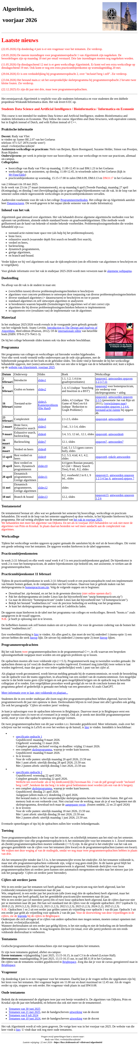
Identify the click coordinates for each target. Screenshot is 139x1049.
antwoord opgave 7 (123, 478)
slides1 (42, 380)
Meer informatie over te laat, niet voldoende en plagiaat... (34, 692)
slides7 (42, 441)
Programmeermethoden (74, 199)
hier (36, 634)
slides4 (42, 419)
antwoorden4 (116, 419)
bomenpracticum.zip (37, 587)
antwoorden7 (116, 441)
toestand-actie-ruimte (108, 409)
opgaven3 (101, 396)
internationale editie (69, 330)
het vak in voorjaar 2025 (88, 519)
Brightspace (69, 961)
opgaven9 (101, 456)
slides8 (42, 449)
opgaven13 (102, 495)
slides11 (42, 476)
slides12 (42, 487)
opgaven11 (102, 475)
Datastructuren (15, 203)
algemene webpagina (119, 271)
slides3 (42, 401)
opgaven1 (101, 378)
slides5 (42, 426)
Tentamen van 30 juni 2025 (24, 1008)
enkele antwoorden (119, 456)
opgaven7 (101, 441)
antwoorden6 (116, 434)
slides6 (42, 434)
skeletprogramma (42, 749)
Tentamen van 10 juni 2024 (24, 1018)
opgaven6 (101, 434)
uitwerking (76, 1012)
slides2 (42, 389)
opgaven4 (101, 419)
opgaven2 (101, 386)
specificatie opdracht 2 (29, 772)
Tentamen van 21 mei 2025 (24, 1012)
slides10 (42, 466)
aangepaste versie (75, 804)
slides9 (42, 456)
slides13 (42, 496)
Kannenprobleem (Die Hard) (48, 407)
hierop (33, 637)
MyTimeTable (17, 174)
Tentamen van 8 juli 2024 (23, 1015)
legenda (22, 915)
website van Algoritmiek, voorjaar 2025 (32, 367)
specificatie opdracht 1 (29, 736)
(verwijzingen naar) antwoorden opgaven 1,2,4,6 (112, 405)
